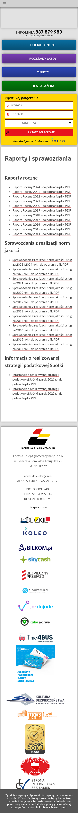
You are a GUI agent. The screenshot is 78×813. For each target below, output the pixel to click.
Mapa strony (38, 507)
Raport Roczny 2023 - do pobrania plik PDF (42, 191)
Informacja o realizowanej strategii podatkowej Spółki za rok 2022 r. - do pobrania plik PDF (38, 393)
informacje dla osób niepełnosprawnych (26, 3)
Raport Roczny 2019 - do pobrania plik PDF (42, 210)
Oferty (43, 72)
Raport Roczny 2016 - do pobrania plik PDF (42, 224)
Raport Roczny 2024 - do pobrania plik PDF (42, 187)
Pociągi (43, 45)
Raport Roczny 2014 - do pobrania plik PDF (42, 234)
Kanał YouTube (61, 3)
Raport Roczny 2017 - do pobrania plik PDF (42, 220)
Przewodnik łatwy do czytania (40, 3)
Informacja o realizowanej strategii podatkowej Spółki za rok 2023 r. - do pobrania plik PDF (38, 379)
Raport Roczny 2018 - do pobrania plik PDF (42, 215)
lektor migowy (33, 3)
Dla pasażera (43, 86)
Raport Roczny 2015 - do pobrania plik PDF (42, 229)
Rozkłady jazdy (42, 58)
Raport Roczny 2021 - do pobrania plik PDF (42, 201)
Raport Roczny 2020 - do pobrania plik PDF (42, 206)
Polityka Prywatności (52, 807)
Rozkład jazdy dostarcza (39, 140)
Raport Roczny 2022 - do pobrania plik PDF (42, 196)
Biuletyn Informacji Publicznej (72, 4)
